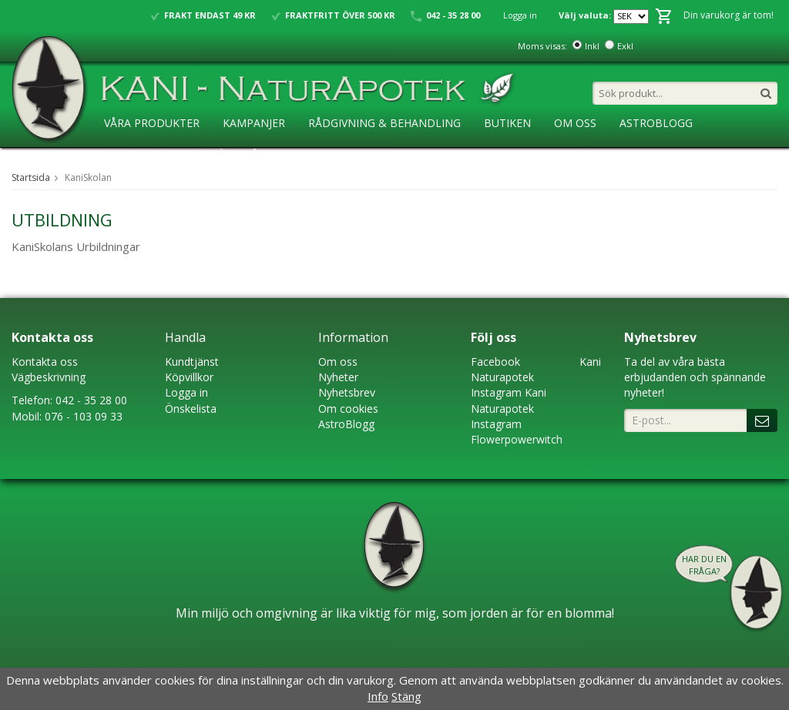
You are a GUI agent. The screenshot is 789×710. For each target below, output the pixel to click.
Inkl (592, 46)
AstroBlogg (656, 123)
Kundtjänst (192, 361)
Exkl (625, 46)
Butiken (507, 123)
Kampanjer (254, 123)
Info (378, 696)
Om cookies (348, 408)
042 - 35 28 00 (91, 400)
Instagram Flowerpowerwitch (516, 432)
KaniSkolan (138, 154)
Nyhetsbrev (346, 392)
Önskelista (191, 408)
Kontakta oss (45, 361)
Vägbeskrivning (49, 377)
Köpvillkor (189, 377)
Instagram (496, 392)
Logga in (520, 15)
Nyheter (338, 377)
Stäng (406, 696)
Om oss (338, 361)
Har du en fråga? (704, 565)
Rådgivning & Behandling (384, 123)
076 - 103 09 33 (84, 416)
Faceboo (493, 361)
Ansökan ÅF (230, 154)
